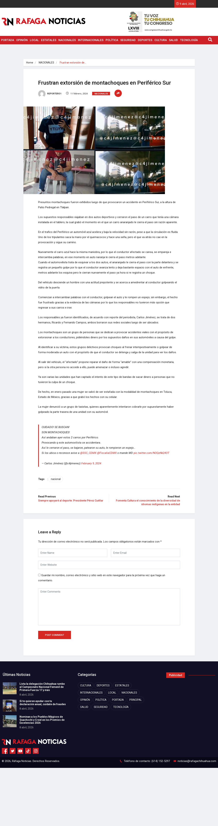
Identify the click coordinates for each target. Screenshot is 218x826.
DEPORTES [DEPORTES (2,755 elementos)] (103, 685)
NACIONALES (67, 40)
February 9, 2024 (91, 463)
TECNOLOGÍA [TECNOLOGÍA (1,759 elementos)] (121, 707)
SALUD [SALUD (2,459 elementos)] (84, 707)
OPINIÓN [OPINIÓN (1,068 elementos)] (85, 699)
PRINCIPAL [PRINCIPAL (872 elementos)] (135, 699)
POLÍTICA (112, 40)
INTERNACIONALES (90, 40)
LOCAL (34, 40)
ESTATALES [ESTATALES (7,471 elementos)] (122, 685)
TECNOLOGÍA (189, 40)
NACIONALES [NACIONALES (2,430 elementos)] (129, 692)
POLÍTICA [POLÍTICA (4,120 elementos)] (101, 699)
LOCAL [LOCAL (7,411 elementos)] (112, 692)
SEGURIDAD (128, 40)
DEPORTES (145, 40)
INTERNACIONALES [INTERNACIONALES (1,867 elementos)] (91, 692)
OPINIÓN (22, 40)
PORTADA (7, 40)
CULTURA (160, 40)
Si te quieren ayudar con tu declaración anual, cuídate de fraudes (43, 703)
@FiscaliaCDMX (107, 453)
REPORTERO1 (50, 93)
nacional (56, 479)
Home (29, 62)
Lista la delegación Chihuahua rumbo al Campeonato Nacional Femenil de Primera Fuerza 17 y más (42, 687)
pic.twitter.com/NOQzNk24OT (151, 453)
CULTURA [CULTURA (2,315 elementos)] (85, 685)
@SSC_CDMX (88, 453)
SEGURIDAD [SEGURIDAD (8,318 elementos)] (101, 707)
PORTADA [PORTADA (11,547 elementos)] (118, 699)
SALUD (173, 40)
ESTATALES (48, 40)
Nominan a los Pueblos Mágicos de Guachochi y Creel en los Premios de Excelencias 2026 (42, 719)
